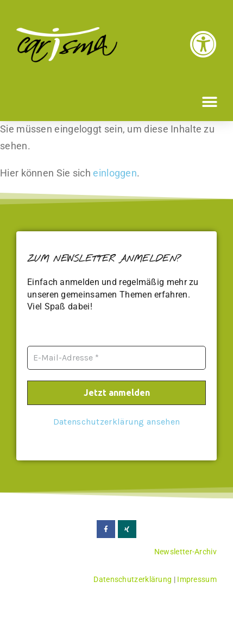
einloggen (115, 173)
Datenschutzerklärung (132, 579)
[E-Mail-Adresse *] (116, 358)
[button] (210, 102)
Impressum (197, 579)
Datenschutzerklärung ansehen (116, 421)
